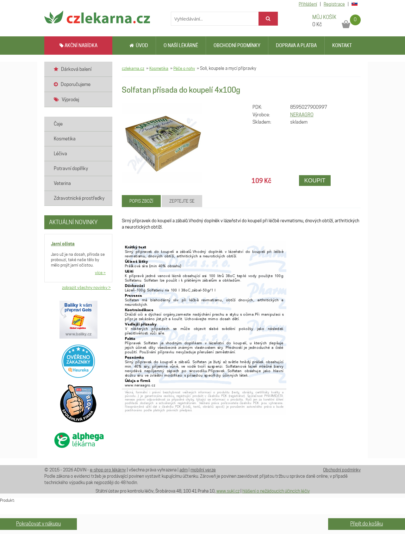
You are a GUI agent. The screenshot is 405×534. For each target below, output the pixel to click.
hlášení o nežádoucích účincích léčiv (276, 491)
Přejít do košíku (366, 524)
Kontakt (342, 45)
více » (100, 272)
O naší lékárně (181, 45)
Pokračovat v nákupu (38, 524)
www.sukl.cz (228, 491)
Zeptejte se (182, 201)
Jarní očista (63, 243)
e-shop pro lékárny (108, 469)
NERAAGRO (302, 115)
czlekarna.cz (133, 68)
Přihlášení (308, 4)
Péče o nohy (184, 68)
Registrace (334, 4)
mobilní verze (203, 469)
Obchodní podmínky (237, 45)
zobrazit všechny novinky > (86, 287)
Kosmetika (158, 68)
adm (183, 469)
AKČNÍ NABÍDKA (78, 45)
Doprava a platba (296, 45)
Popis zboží (141, 201)
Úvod (138, 45)
